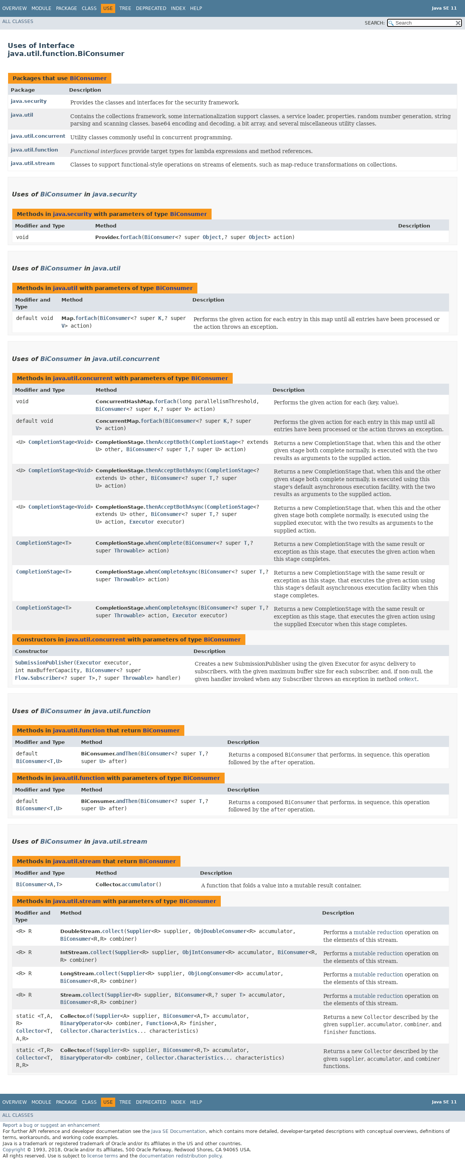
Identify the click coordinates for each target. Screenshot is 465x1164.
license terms (102, 1156)
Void (84, 442)
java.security (28, 101)
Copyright (14, 1149)
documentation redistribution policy (180, 1156)
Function (158, 1023)
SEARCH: (375, 23)
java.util (22, 115)
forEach (130, 237)
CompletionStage (51, 442)
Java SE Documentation (178, 1131)
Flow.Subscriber (38, 678)
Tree (125, 8)
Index (178, 8)
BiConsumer (88, 78)
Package (66, 8)
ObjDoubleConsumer (220, 931)
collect (113, 931)
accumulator (139, 884)
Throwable (128, 550)
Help (196, 8)
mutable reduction (378, 932)
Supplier (139, 931)
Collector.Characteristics (98, 1031)
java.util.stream (33, 163)
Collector (30, 1031)
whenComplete (164, 543)
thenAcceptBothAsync (175, 470)
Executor (141, 522)
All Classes (17, 21)
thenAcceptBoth (167, 442)
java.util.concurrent (38, 136)
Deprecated (151, 8)
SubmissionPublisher (44, 662)
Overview (14, 8)
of (89, 1016)
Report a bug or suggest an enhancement (51, 1125)
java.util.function (34, 150)
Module (41, 8)
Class (89, 8)
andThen (126, 753)
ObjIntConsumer (203, 952)
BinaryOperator (81, 1023)
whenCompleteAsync (172, 572)
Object (212, 237)
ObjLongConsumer (211, 973)
